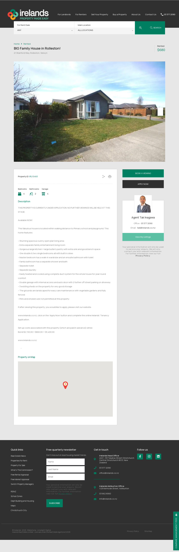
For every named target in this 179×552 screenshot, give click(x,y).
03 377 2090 (169, 14)
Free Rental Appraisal (20, 486)
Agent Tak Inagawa (143, 230)
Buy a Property (120, 14)
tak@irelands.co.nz (146, 240)
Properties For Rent (19, 472)
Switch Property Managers (22, 496)
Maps (13, 517)
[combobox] (44, 31)
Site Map (148, 543)
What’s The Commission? (22, 482)
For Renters (81, 14)
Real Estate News (18, 468)
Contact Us (150, 14)
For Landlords (64, 14)
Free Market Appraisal (20, 491)
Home (17, 44)
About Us (135, 14)
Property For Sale (18, 477)
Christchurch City (19, 522)
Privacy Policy (143, 267)
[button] (65, 397)
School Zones (16, 508)
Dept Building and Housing (22, 513)
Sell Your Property (99, 14)
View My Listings (143, 249)
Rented (27, 44)
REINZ (13, 503)
